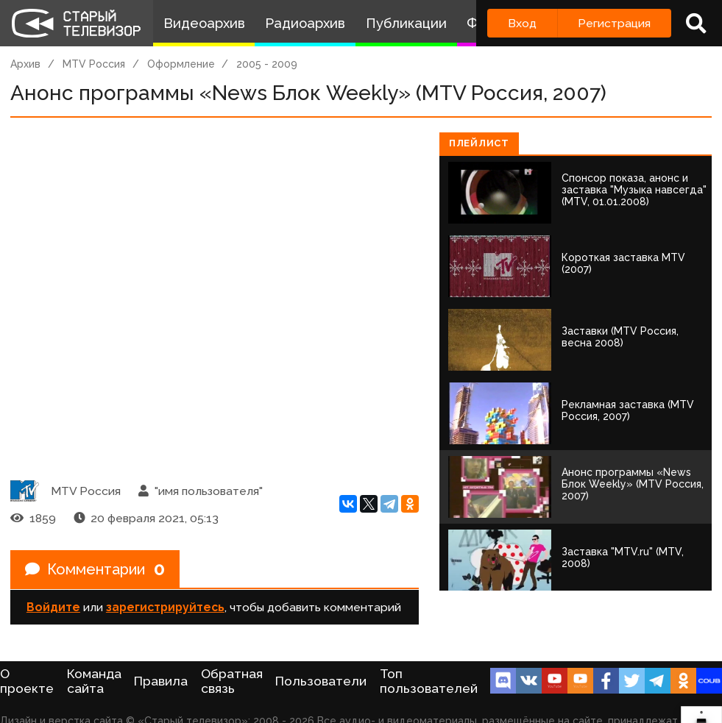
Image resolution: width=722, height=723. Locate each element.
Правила (161, 681)
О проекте (27, 681)
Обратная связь (232, 681)
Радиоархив (305, 23)
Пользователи (321, 681)
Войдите (53, 607)
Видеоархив (204, 23)
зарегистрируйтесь (165, 607)
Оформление (181, 64)
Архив (25, 64)
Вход (522, 23)
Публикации (406, 23)
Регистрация (614, 23)
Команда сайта (94, 681)
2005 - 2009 (266, 64)
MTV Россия (94, 64)
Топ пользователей (429, 681)
